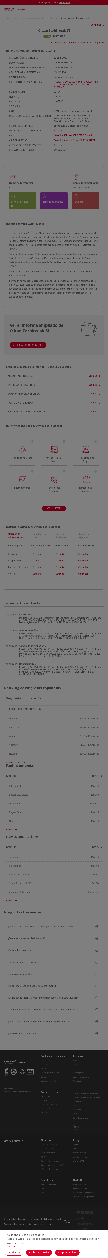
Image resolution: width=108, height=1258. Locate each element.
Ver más (11, 1246)
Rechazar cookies (39, 1252)
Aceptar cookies (67, 1252)
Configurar (14, 1252)
